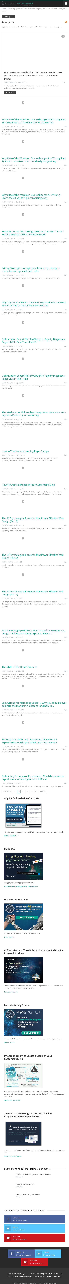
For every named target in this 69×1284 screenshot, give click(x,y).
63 (36, 791)
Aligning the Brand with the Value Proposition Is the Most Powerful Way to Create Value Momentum (34, 303)
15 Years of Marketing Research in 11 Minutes (33, 1174)
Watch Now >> (9, 937)
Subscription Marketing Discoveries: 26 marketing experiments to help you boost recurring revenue (29, 740)
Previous (7, 791)
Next (42, 791)
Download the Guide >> (12, 1156)
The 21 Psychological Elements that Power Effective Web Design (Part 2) (32, 556)
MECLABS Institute (50, 1275)
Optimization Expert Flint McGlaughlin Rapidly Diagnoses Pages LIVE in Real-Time (33, 377)
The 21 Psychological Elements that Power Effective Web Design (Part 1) (32, 593)
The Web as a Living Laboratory (28, 1194)
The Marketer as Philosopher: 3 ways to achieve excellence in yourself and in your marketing (34, 413)
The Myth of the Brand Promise (19, 666)
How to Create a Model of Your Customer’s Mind (28, 484)
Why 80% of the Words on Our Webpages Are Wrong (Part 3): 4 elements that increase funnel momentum (34, 120)
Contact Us (57, 1268)
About (48, 1268)
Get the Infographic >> (12, 1100)
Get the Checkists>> (11, 835)
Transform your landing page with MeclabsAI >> (21, 886)
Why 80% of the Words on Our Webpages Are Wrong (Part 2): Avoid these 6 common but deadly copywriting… (34, 159)
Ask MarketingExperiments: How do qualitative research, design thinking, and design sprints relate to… (33, 631)
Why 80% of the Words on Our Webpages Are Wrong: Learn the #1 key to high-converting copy (31, 196)
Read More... (10, 92)
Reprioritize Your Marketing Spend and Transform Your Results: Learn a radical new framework (33, 232)
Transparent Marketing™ (25, 1184)
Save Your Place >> (11, 992)
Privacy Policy (39, 1268)
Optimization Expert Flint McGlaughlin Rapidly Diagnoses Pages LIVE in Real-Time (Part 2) (33, 340)
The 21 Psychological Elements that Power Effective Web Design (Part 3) (32, 519)
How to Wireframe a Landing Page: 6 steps (25, 450)
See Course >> (9, 1042)
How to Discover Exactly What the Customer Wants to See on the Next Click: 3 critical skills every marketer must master (32, 75)
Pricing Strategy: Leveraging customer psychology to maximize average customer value (31, 269)
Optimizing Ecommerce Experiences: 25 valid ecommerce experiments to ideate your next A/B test (33, 777)
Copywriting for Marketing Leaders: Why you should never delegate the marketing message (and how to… (34, 704)
